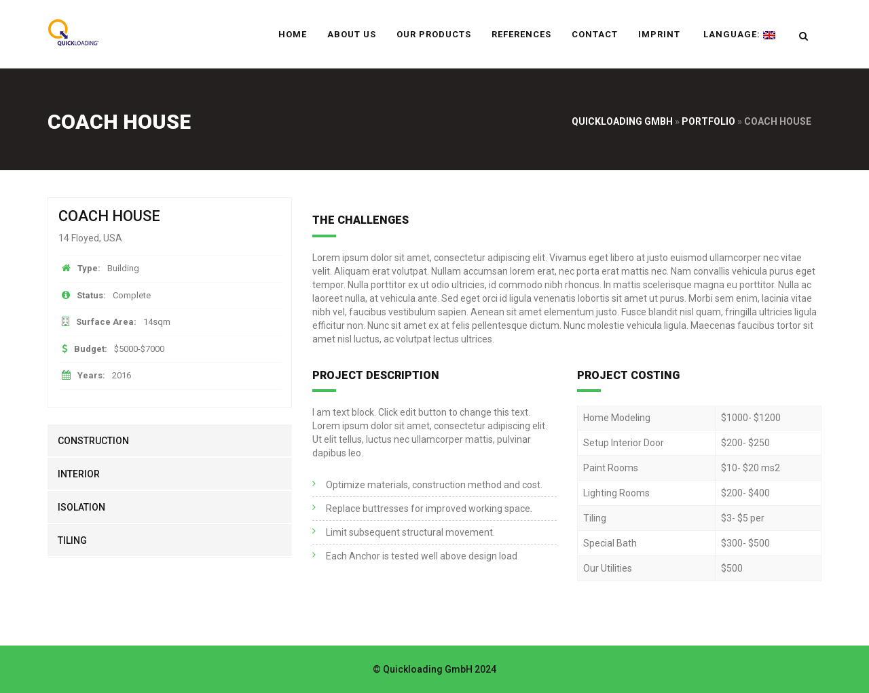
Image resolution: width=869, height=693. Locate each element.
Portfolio (708, 121)
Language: (738, 34)
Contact (595, 34)
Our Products (433, 34)
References (521, 34)
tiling (72, 540)
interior (79, 474)
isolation (81, 507)
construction (93, 440)
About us (351, 34)
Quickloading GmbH (622, 121)
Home (292, 34)
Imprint (659, 34)
